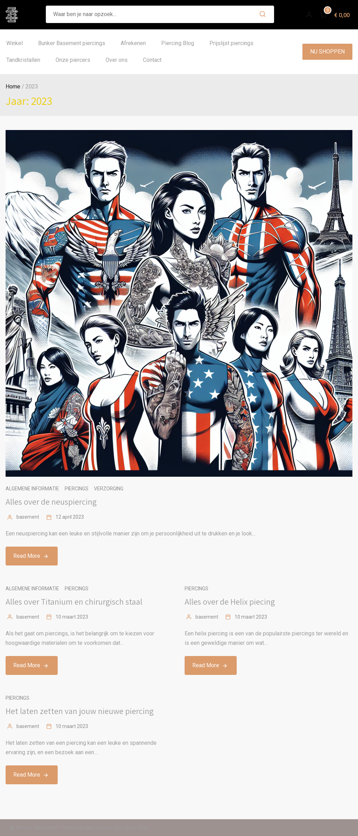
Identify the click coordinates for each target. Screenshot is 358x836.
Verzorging (108, 488)
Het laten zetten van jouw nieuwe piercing (79, 710)
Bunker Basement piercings (71, 43)
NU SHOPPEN (327, 51)
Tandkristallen (23, 60)
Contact (152, 60)
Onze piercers (73, 60)
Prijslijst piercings (231, 43)
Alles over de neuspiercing (51, 501)
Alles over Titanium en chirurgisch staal (74, 601)
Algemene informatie (32, 488)
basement (27, 517)
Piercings (76, 488)
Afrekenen (133, 43)
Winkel (14, 43)
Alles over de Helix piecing (230, 601)
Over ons (117, 60)
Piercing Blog (177, 43)
